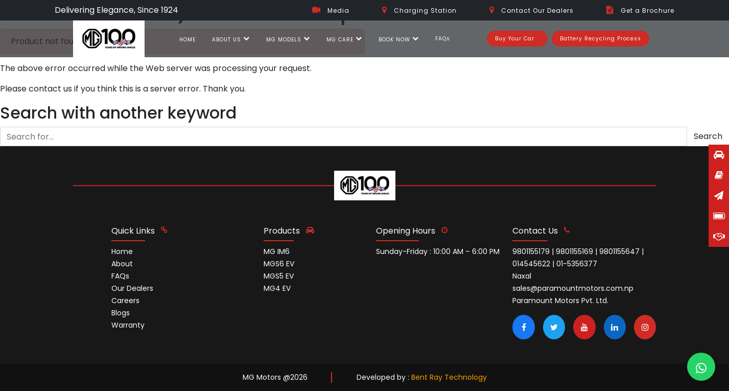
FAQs (442, 38)
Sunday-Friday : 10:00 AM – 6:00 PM (438, 251)
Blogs (120, 313)
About (122, 264)
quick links (139, 231)
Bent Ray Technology (449, 377)
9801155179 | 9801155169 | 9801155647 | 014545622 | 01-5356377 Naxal (578, 263)
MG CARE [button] (344, 39)
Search (708, 136)
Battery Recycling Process (600, 38)
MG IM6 (277, 251)
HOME (187, 39)
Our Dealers (132, 288)
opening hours (412, 231)
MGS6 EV (279, 264)
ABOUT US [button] (231, 39)
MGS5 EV (279, 276)
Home (122, 251)
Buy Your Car (514, 38)
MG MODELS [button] (288, 39)
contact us (541, 231)
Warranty (128, 325)
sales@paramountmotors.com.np (572, 288)
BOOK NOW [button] (399, 39)
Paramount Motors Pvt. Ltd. (560, 300)
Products (289, 231)
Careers (125, 300)
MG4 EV (277, 288)
